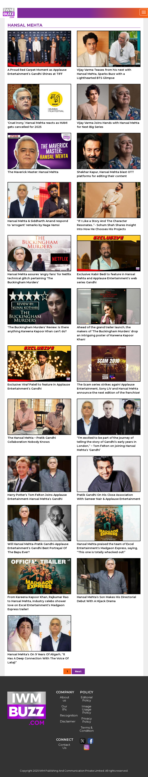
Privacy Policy (86, 720)
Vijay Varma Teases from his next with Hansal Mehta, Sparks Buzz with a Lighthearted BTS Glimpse (104, 74)
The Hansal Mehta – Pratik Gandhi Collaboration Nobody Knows (32, 440)
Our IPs (64, 707)
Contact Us (64, 746)
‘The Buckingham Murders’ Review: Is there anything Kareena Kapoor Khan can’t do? (38, 329)
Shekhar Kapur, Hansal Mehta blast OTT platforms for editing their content (105, 174)
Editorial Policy (86, 698)
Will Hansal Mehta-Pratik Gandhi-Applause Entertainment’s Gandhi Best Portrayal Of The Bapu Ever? (38, 548)
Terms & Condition (87, 729)
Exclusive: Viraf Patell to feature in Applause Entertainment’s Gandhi (39, 386)
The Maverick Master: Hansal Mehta (33, 172)
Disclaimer (65, 721)
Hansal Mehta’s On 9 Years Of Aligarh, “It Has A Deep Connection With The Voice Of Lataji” (38, 658)
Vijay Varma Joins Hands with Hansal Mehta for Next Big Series (108, 125)
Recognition (65, 715)
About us (64, 698)
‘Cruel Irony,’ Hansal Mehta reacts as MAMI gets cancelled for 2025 (37, 125)
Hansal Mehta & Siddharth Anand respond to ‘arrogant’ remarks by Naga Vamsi (38, 223)
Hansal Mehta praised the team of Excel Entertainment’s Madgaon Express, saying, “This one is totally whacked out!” (107, 548)
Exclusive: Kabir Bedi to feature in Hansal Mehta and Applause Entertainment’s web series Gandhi (107, 278)
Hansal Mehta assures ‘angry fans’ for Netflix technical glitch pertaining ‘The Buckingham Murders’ (39, 278)
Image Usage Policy (86, 709)
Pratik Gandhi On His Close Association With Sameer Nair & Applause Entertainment (108, 497)
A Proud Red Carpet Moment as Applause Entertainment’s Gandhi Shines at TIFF (37, 72)
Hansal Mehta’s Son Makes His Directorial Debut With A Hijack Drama (106, 599)
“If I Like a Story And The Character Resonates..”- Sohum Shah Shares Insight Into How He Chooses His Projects (106, 225)
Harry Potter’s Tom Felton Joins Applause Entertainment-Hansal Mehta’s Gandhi (37, 497)
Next (78, 671)
